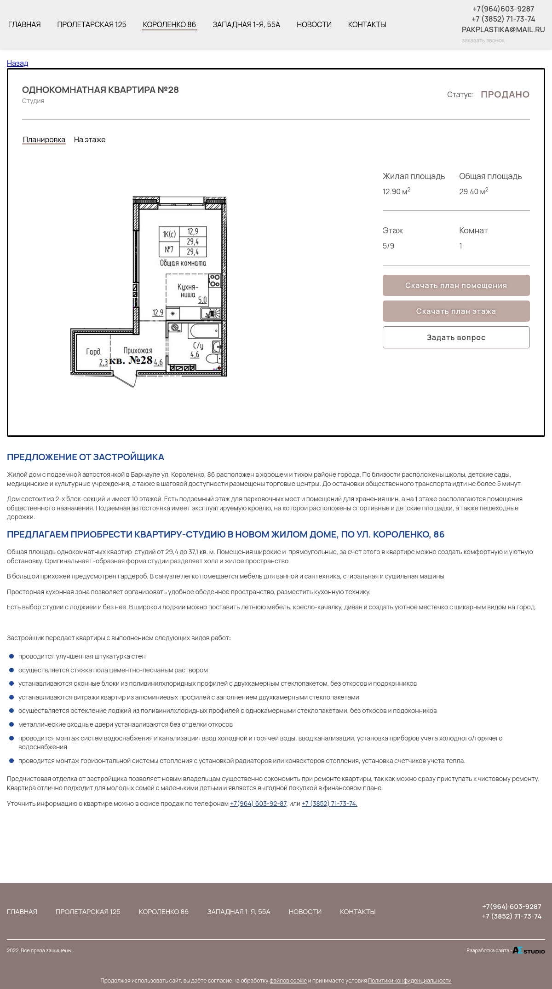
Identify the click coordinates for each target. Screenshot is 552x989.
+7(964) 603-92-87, (259, 803)
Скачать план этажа (456, 311)
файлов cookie (288, 980)
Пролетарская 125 (91, 24)
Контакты (367, 24)
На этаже (90, 139)
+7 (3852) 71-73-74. (329, 803)
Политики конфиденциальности (410, 980)
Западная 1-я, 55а (246, 24)
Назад (17, 63)
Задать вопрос (456, 337)
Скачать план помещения (456, 285)
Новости (314, 24)
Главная (24, 24)
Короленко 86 (169, 24)
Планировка (44, 139)
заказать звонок (483, 40)
